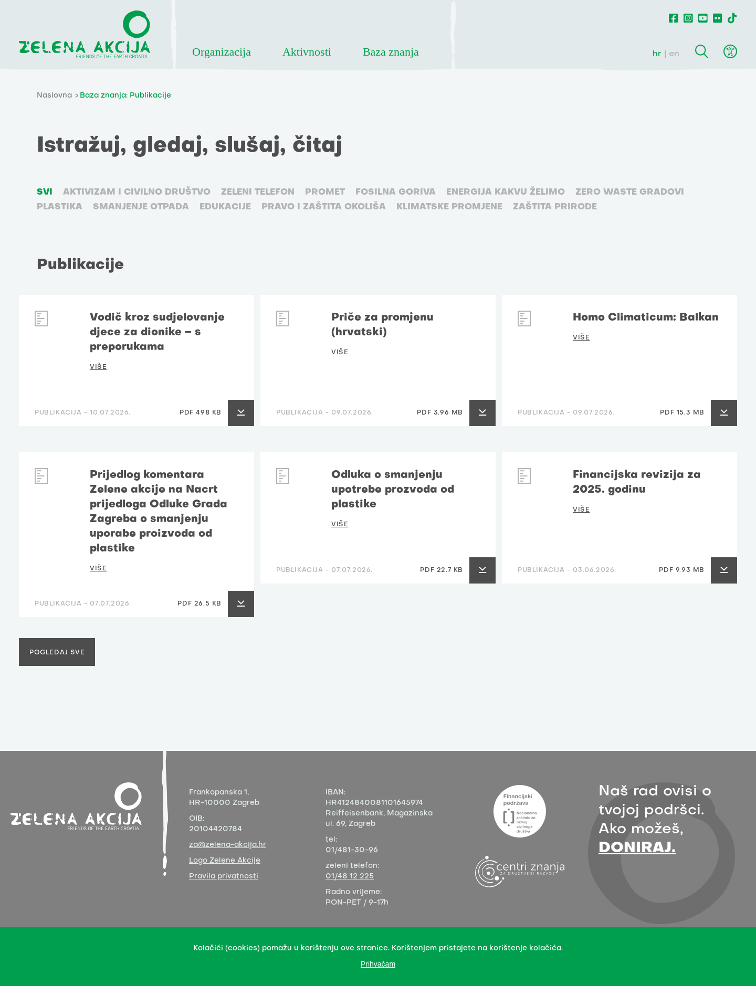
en (674, 54)
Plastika (59, 207)
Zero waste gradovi (629, 192)
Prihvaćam (378, 964)
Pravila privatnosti (223, 876)
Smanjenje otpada (141, 207)
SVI (44, 192)
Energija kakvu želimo (505, 192)
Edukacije (225, 207)
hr (657, 54)
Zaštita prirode (555, 207)
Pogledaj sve (57, 653)
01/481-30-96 (352, 850)
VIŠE (98, 367)
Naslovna (54, 95)
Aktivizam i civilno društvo (137, 192)
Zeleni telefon (258, 192)
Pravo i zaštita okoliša (323, 207)
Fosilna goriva (395, 192)
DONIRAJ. (637, 848)
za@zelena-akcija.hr (227, 845)
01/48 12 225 (350, 876)
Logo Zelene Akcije (224, 860)
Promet (325, 192)
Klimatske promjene (449, 207)
